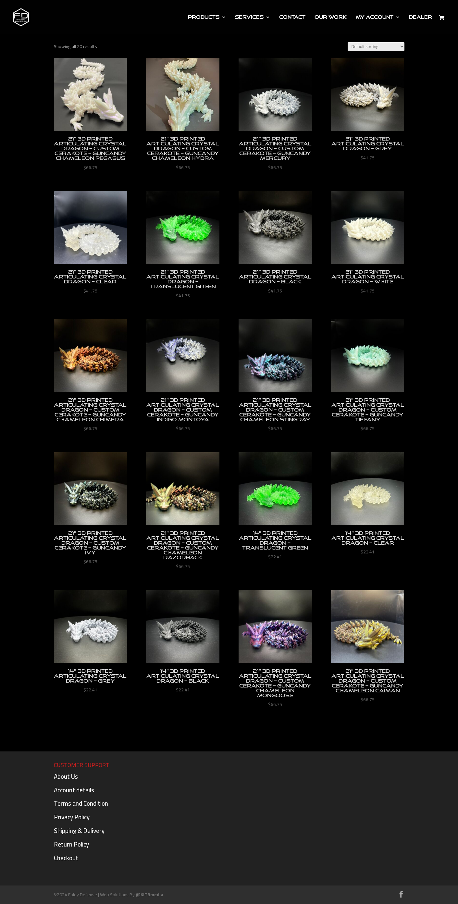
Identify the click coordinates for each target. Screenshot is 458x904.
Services (249, 17)
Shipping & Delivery (79, 830)
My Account (374, 17)
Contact (292, 17)
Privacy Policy (72, 817)
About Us (66, 776)
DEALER (420, 17)
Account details (74, 790)
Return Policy (71, 844)
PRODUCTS (203, 17)
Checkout (66, 858)
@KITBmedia (149, 894)
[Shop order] (376, 46)
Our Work (331, 17)
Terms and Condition (81, 803)
